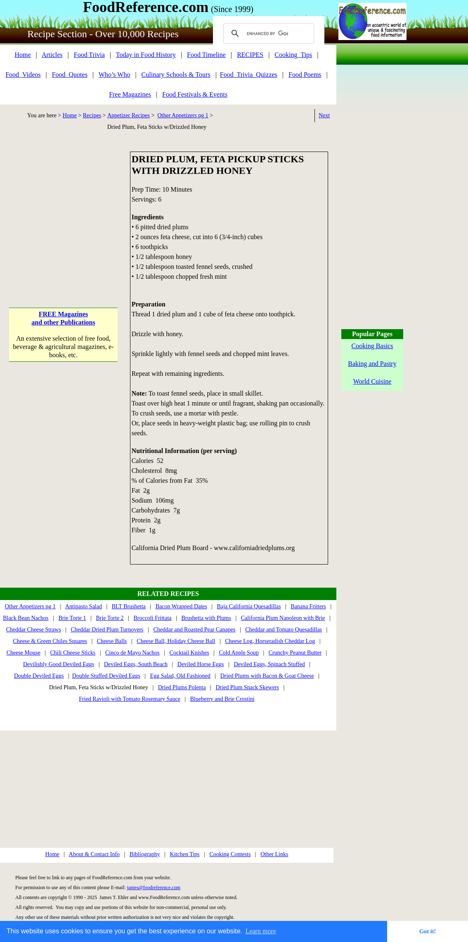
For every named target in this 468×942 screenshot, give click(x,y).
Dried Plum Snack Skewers (247, 687)
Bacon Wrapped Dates (181, 606)
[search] (267, 33)
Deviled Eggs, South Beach (136, 664)
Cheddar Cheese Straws (33, 629)
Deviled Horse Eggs (200, 664)
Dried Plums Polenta (182, 687)
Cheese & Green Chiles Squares (50, 641)
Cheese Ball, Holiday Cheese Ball (176, 641)
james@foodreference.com (153, 887)
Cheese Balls (112, 641)
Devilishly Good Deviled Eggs (58, 664)
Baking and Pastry (372, 363)
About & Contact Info (94, 854)
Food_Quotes (69, 74)
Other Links (274, 854)
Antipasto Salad (83, 606)
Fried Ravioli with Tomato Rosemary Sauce (129, 699)
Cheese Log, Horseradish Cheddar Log (270, 641)
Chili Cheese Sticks (72, 653)
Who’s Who (114, 74)
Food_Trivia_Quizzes (248, 74)
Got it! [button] (427, 931)
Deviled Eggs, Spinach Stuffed (269, 664)
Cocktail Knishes (189, 653)
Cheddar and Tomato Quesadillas (283, 629)
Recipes (92, 115)
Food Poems (304, 74)
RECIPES (250, 54)
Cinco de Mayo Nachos (132, 653)
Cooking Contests (230, 854)
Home (22, 54)
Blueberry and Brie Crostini (222, 699)
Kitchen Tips (185, 854)
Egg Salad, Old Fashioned (180, 676)
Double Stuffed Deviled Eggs (106, 676)
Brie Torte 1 (72, 618)
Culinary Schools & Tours (176, 74)
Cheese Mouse (23, 653)
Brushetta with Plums (206, 618)
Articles (52, 54)
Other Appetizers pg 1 (182, 115)
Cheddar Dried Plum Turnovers (107, 629)
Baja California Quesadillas (249, 606)
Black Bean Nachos (25, 618)
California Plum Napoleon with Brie (283, 618)
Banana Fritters (308, 606)
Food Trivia (89, 54)
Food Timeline (206, 54)
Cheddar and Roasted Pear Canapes (194, 629)
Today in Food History (146, 54)
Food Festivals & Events (194, 94)
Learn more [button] (261, 931)
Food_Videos (22, 74)
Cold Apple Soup (238, 653)
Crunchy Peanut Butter (295, 653)
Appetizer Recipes (128, 115)
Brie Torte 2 (109, 618)
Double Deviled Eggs (39, 676)
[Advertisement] (63, 203)
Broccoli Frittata (152, 618)
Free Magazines (130, 94)
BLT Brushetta (129, 606)
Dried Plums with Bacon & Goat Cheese (267, 676)
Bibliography (145, 854)
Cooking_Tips (293, 54)
